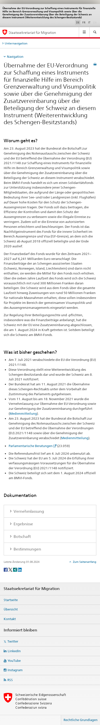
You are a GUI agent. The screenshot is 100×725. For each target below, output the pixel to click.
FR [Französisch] (83, 22)
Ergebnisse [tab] (23, 524)
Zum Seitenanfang (84, 562)
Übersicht (11, 609)
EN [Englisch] (95, 22)
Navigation (15, 57)
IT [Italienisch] (89, 22)
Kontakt (10, 619)
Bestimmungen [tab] (27, 549)
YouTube (14, 661)
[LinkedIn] (20, 569)
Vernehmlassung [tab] (28, 511)
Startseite (11, 600)
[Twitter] (10, 569)
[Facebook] (6, 569)
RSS (10, 680)
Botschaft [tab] (22, 536)
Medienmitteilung (23, 413)
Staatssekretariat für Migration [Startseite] (32, 32)
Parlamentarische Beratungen (30, 446)
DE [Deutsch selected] (78, 22)
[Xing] (15, 569)
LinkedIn (14, 651)
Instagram (15, 670)
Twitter (12, 641)
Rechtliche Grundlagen (81, 720)
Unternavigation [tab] (16, 43)
